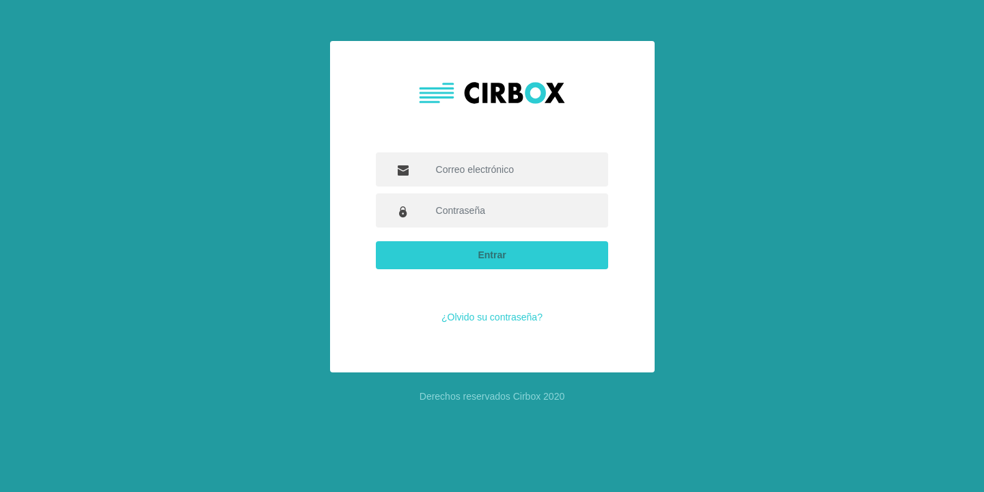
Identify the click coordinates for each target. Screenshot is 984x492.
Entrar (492, 254)
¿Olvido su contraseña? (492, 317)
